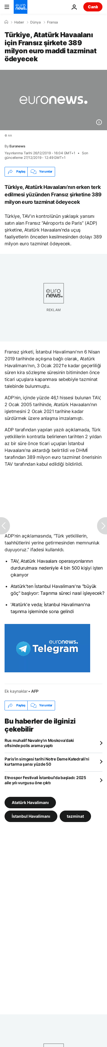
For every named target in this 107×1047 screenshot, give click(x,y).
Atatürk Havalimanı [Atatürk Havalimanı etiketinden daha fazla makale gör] (30, 802)
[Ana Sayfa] (6, 22)
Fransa (52, 22)
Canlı (93, 6)
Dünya (35, 22)
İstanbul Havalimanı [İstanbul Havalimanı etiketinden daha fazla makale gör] (31, 815)
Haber (19, 22)
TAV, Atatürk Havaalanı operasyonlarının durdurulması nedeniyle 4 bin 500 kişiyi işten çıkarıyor (57, 568)
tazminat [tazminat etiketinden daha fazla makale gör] (75, 815)
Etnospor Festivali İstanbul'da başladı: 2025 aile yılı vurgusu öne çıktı (45, 780)
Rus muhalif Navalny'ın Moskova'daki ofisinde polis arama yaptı (39, 743)
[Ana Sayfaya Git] (20, 7)
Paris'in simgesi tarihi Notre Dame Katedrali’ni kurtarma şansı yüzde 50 (47, 761)
